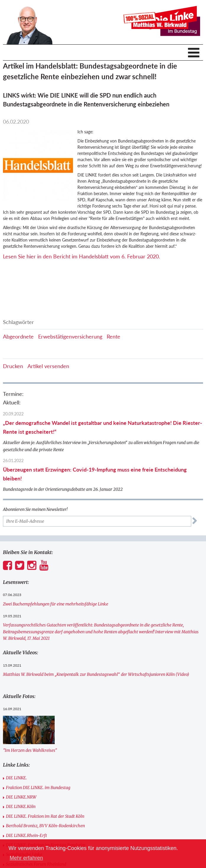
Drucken (13, 366)
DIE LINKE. (16, 777)
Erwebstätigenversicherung (70, 336)
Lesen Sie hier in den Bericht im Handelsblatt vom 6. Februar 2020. (81, 256)
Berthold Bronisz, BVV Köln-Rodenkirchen (45, 825)
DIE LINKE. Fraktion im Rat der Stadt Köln (45, 816)
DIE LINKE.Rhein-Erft (26, 835)
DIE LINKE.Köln (20, 806)
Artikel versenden (48, 366)
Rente (113, 336)
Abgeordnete (18, 336)
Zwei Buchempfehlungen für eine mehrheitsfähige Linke (55, 604)
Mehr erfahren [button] (26, 858)
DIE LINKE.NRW (21, 797)
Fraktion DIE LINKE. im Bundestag (38, 787)
